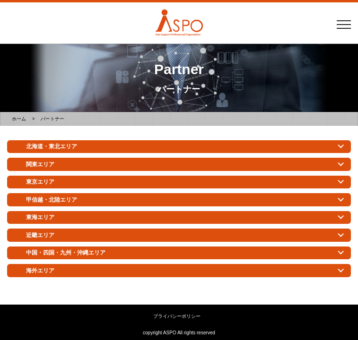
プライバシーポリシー (177, 316)
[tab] (179, 146)
